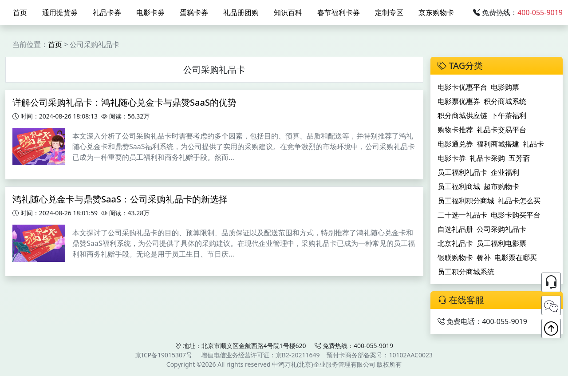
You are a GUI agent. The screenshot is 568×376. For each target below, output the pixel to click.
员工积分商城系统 (466, 272)
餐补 (484, 257)
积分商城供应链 (462, 115)
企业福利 (505, 172)
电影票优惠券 (459, 101)
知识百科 (288, 12)
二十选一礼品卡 (462, 215)
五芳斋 (519, 158)
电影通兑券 (455, 144)
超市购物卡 (501, 186)
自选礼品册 (455, 229)
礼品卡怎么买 (519, 201)
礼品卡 (533, 144)
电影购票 (505, 87)
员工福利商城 (459, 186)
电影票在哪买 (515, 257)
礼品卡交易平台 (501, 130)
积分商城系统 (505, 101)
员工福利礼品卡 (462, 172)
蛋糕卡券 (194, 12)
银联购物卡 (455, 257)
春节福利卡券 (338, 12)
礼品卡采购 (487, 158)
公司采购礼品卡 (501, 229)
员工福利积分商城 (466, 201)
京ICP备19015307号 (163, 355)
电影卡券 (150, 12)
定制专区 (389, 12)
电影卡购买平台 (515, 215)
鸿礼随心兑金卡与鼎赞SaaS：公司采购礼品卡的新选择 (120, 199)
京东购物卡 (436, 12)
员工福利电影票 (501, 243)
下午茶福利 (508, 115)
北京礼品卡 (455, 243)
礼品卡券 (107, 12)
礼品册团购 (241, 12)
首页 (20, 12)
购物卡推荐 (455, 130)
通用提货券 (60, 12)
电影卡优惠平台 (462, 87)
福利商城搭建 (498, 144)
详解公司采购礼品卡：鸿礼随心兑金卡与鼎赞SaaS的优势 (124, 102)
